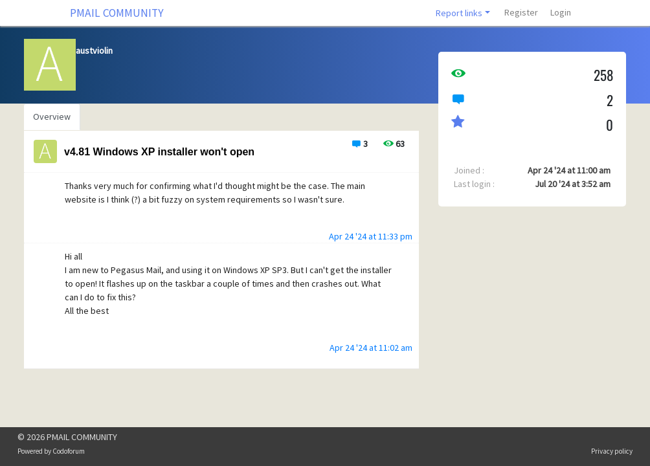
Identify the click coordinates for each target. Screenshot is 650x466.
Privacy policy (612, 451)
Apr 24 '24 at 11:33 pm (370, 236)
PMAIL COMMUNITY (117, 13)
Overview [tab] (52, 116)
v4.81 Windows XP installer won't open (159, 151)
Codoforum (68, 451)
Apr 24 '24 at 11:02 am (371, 347)
